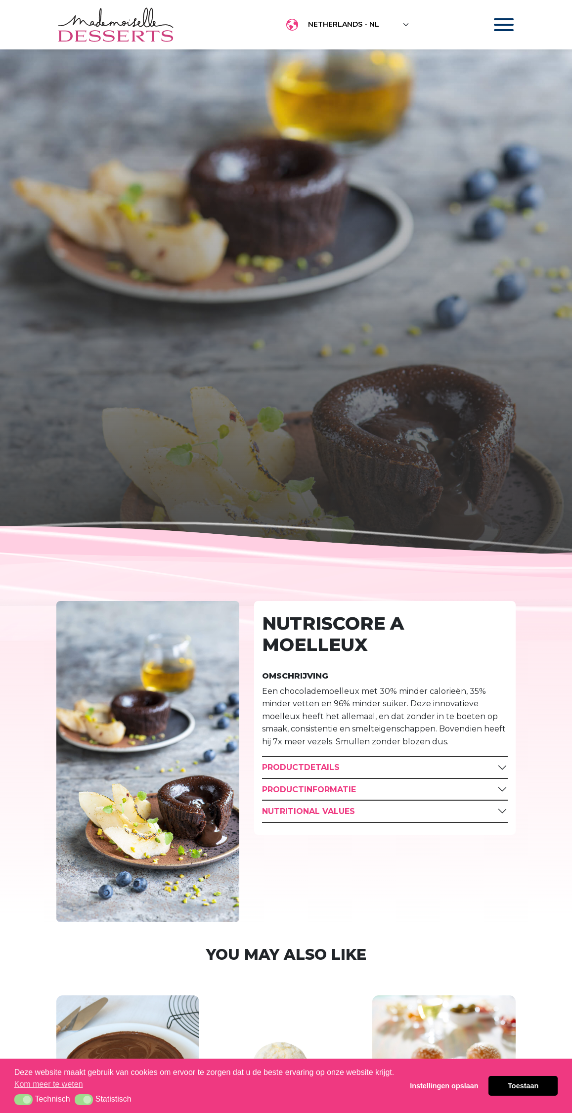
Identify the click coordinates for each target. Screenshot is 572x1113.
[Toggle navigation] (494, 25)
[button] (23, 1099)
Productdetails (301, 767)
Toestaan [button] (523, 1086)
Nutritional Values (308, 811)
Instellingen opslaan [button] (444, 1086)
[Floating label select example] (359, 24)
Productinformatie (309, 789)
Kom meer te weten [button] (48, 1084)
